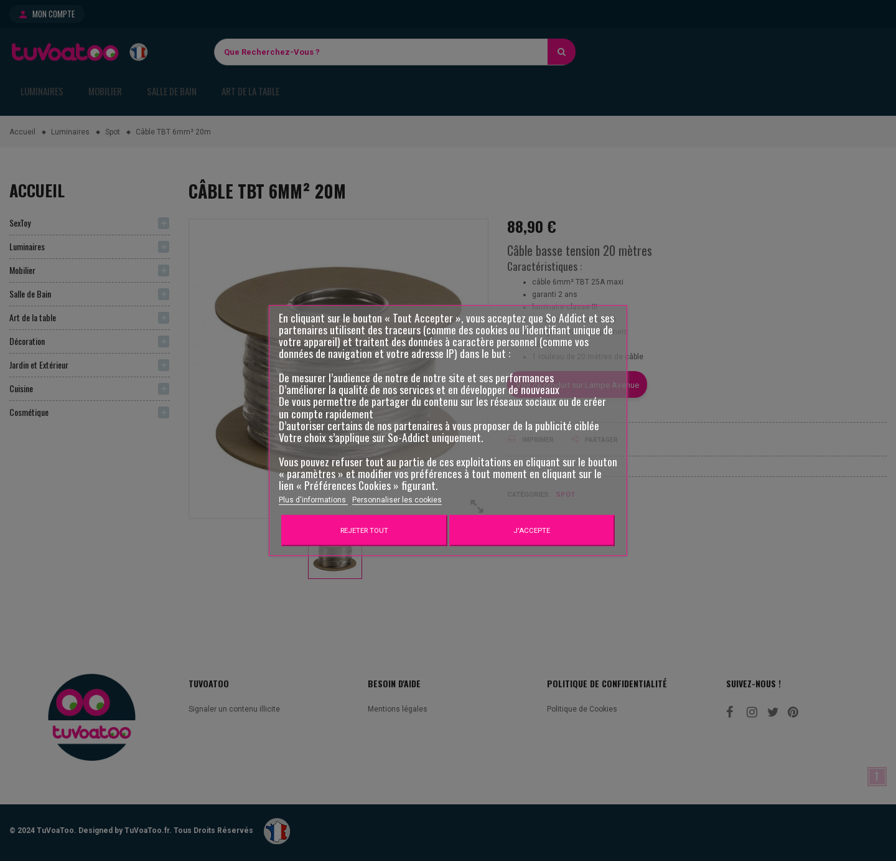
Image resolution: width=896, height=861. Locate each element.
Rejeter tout (364, 530)
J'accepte (531, 530)
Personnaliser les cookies (397, 500)
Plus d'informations (313, 500)
